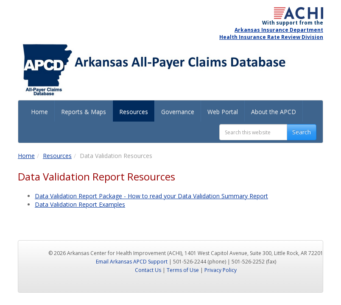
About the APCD (273, 112)
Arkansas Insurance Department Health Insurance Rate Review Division (271, 33)
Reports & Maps (83, 112)
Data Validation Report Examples (80, 204)
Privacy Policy (220, 270)
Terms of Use (183, 270)
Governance (177, 112)
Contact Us (148, 270)
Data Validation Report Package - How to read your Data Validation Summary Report (151, 196)
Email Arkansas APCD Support (132, 261)
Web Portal (222, 112)
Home (39, 112)
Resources (133, 112)
